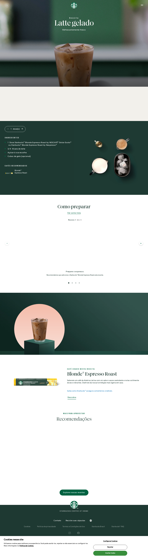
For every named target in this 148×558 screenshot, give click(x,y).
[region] (74, 547)
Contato (57, 527)
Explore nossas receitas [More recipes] (74, 499)
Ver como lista (74, 213)
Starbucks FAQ (118, 533)
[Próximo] (141, 243)
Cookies (27, 533)
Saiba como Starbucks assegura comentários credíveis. (90, 391)
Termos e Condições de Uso (74, 533)
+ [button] (22, 129)
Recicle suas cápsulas (75, 527)
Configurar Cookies (110, 541)
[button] (7, 5)
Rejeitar (110, 547)
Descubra (72, 397)
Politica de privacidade (46, 533)
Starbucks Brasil (98, 533)
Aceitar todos (110, 553)
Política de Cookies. (26, 546)
